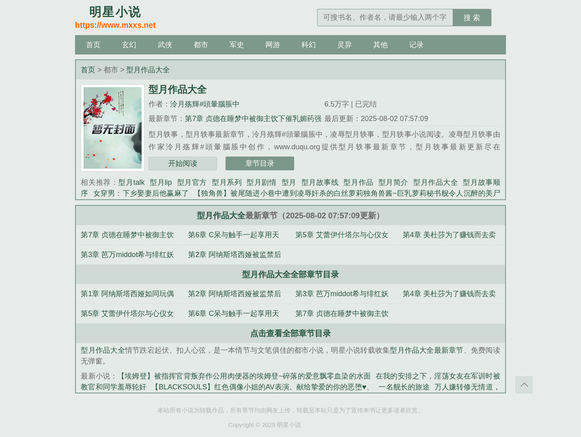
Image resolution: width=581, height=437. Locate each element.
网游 (272, 45)
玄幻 (129, 45)
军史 (237, 45)
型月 (289, 182)
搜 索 (472, 18)
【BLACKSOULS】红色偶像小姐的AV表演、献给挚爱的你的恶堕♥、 (262, 387)
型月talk (131, 182)
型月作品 (358, 182)
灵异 (344, 45)
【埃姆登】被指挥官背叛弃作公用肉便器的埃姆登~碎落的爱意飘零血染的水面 (244, 376)
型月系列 (227, 182)
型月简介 (393, 182)
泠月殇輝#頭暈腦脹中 (205, 104)
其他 (380, 45)
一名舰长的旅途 (404, 387)
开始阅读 (182, 163)
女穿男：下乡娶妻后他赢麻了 (141, 193)
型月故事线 (320, 182)
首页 (93, 45)
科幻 (308, 45)
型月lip (160, 182)
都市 (201, 45)
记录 (416, 45)
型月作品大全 (148, 70)
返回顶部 (524, 384)
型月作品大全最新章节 (426, 350)
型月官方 (192, 182)
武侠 (165, 45)
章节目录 (259, 163)
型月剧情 (261, 182)
